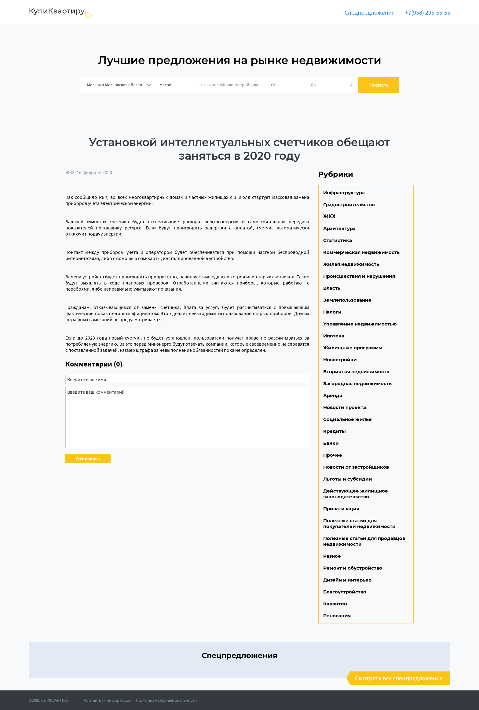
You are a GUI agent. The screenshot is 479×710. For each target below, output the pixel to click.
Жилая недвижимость (351, 264)
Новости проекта (344, 407)
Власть (331, 288)
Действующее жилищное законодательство (355, 494)
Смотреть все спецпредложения (399, 678)
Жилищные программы (352, 348)
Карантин (335, 604)
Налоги (332, 312)
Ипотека (333, 336)
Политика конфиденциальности (166, 700)
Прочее (332, 455)
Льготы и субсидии (347, 479)
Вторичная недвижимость (356, 371)
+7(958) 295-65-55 (427, 12)
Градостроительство (349, 204)
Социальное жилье (347, 419)
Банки (331, 443)
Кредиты (334, 431)
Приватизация (341, 508)
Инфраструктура (344, 192)
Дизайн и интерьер (347, 580)
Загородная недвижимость (357, 383)
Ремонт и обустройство (352, 568)
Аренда (332, 395)
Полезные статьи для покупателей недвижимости (359, 523)
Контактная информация (107, 700)
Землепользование (347, 300)
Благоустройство (344, 592)
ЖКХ (70, 172)
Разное (332, 556)
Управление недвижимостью (360, 324)
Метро (165, 84)
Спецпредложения (370, 12)
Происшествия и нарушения (359, 276)
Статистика (337, 240)
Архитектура (339, 228)
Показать (378, 85)
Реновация (337, 616)
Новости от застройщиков (356, 467)
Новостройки (340, 359)
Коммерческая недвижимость (361, 252)
